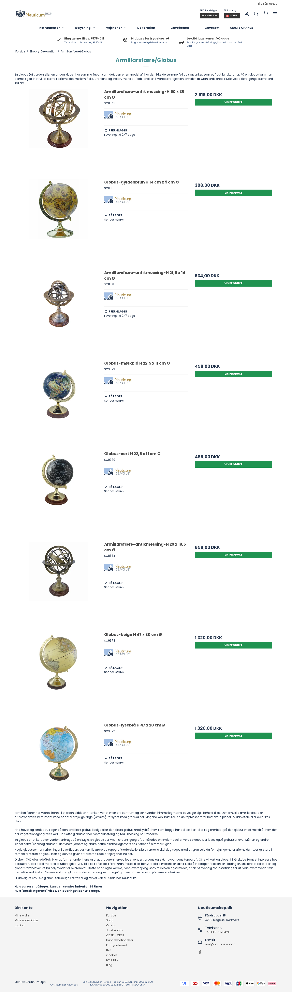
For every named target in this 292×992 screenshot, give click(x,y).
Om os (111, 925)
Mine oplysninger (26, 920)
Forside (111, 915)
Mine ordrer (23, 915)
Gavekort (212, 28)
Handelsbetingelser (119, 940)
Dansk (232, 15)
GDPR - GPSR (115, 935)
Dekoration (148, 28)
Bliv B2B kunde (267, 4)
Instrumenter (52, 28)
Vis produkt (233, 102)
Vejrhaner (116, 28)
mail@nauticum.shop (220, 944)
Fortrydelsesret (116, 945)
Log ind (20, 925)
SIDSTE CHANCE (241, 28)
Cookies (111, 955)
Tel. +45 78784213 (217, 932)
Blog (109, 965)
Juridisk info (114, 930)
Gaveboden (182, 28)
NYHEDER (112, 960)
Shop (109, 920)
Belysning (85, 28)
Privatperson (209, 15)
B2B (108, 950)
